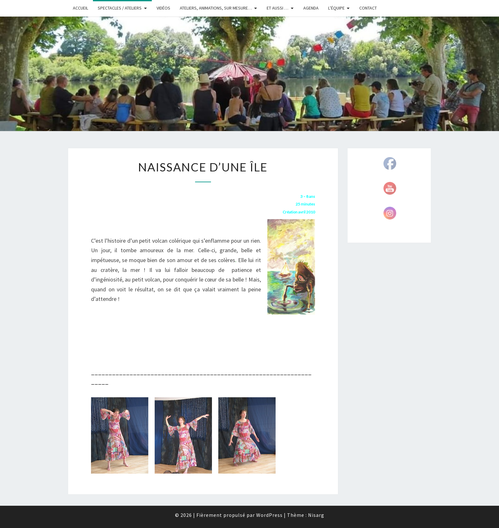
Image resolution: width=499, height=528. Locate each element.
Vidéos (163, 8)
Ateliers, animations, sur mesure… (216, 8)
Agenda (311, 8)
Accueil (80, 8)
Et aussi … (277, 8)
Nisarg (316, 515)
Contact (368, 8)
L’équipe (336, 8)
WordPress (269, 515)
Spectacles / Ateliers (120, 8)
